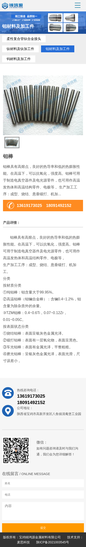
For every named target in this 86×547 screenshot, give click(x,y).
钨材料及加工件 (19, 59)
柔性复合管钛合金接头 (24, 39)
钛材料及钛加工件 (20, 49)
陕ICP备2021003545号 (52, 542)
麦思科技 (23, 542)
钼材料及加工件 (58, 49)
